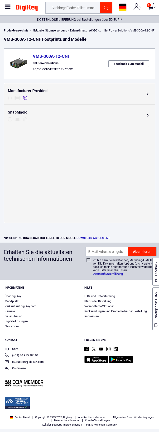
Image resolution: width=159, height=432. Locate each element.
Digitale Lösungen (16, 321)
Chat (11, 349)
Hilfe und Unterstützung (99, 296)
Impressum (91, 316)
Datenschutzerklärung (108, 274)
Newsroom (12, 326)
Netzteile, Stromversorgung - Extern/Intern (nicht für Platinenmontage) (77, 30)
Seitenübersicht (14, 316)
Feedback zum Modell (129, 64)
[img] (27, 8)
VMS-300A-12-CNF (51, 56)
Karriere (10, 311)
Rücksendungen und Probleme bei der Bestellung (115, 311)
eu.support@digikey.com (24, 362)
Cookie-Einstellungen (97, 420)
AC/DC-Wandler (99, 30)
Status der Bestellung (97, 301)
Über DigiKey (13, 296)
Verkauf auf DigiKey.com (20, 306)
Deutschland (19, 417)
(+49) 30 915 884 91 (22, 356)
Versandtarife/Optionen (99, 306)
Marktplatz (12, 301)
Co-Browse (15, 368)
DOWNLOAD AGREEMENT (93, 238)
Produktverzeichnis (16, 30)
